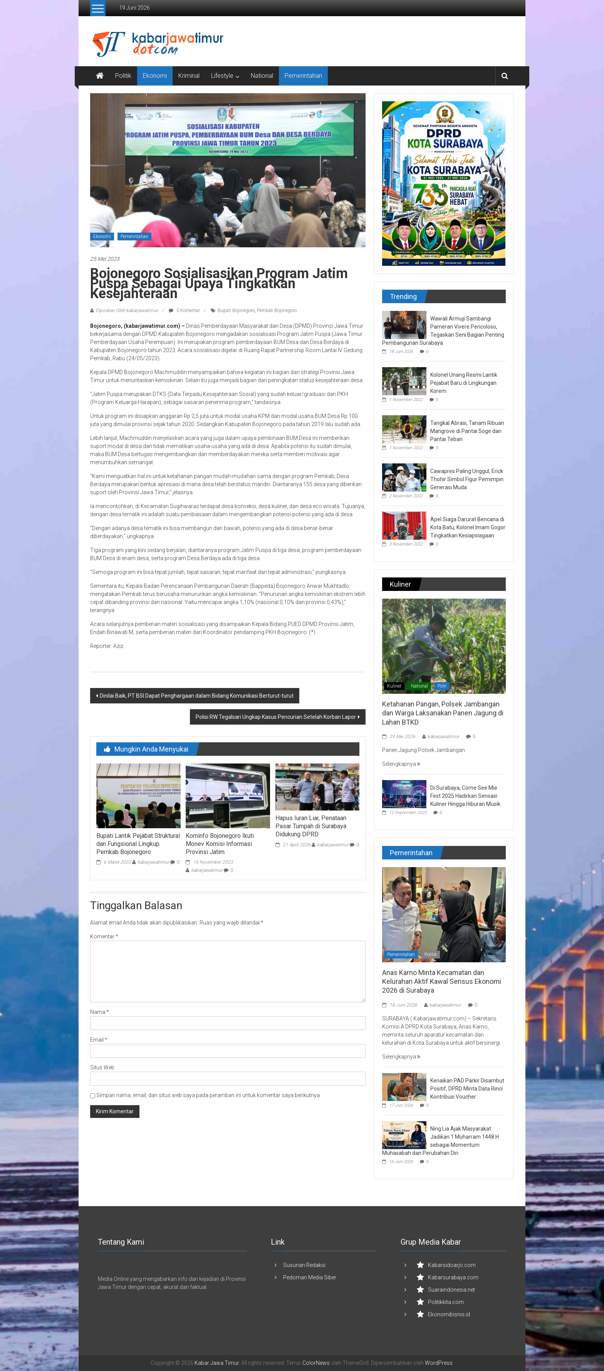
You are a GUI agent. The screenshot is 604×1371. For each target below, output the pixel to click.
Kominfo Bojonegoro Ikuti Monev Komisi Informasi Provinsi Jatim (220, 844)
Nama (99, 1012)
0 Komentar (184, 310)
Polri (442, 686)
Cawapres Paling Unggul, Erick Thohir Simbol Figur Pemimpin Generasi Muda (466, 479)
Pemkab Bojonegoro (277, 310)
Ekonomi (155, 75)
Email (98, 1040)
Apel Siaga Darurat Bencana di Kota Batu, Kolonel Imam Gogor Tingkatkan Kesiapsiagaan (467, 527)
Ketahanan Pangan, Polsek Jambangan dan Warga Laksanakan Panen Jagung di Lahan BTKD (442, 713)
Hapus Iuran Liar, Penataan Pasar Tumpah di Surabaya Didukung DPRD (310, 826)
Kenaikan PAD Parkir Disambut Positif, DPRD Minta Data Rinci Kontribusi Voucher (467, 1088)
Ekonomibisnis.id (449, 1314)
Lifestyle (222, 75)
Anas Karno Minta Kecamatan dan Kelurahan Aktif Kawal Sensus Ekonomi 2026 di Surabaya (441, 981)
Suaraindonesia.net (451, 1290)
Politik (123, 75)
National (262, 75)
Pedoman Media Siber (309, 1277)
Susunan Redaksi (304, 1265)
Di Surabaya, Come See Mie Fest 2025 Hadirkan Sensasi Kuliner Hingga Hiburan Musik (465, 796)
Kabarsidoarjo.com (452, 1265)
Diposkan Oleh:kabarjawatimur (127, 310)
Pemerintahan (303, 75)
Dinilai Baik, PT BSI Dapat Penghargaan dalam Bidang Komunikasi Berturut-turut (197, 696)
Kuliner (394, 686)
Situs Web (102, 1067)
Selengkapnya (401, 764)
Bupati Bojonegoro (236, 310)
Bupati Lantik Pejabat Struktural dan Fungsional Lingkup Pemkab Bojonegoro (138, 844)
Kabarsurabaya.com (453, 1277)
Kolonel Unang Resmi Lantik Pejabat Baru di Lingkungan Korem (463, 383)
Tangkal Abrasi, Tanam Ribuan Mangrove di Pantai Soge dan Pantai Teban (467, 431)
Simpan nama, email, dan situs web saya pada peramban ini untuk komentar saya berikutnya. (208, 1095)
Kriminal (189, 75)
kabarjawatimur (153, 862)
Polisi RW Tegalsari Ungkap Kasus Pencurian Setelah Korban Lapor (276, 717)
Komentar (104, 936)
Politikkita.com (446, 1302)
